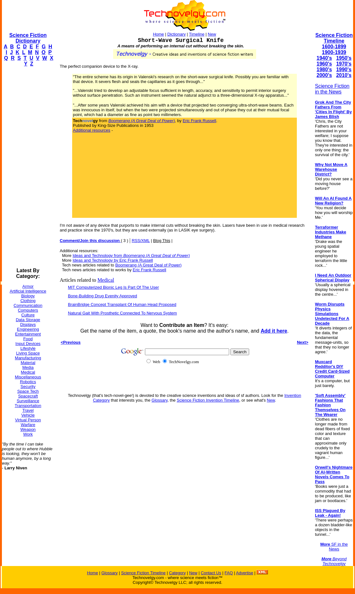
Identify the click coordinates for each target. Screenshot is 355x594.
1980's (324, 69)
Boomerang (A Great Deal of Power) (148, 265)
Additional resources (91, 130)
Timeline (197, 34)
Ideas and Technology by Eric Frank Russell (112, 260)
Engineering (28, 329)
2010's (344, 75)
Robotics (28, 381)
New (212, 34)
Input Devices (28, 343)
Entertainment (28, 334)
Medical (28, 372)
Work (28, 434)
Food (28, 338)
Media (27, 367)
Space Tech (28, 391)
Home (158, 34)
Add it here (274, 331)
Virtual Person (28, 420)
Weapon (28, 429)
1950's (344, 58)
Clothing (28, 300)
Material (28, 362)
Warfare (28, 424)
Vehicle (28, 415)
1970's (344, 63)
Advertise (244, 572)
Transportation (28, 405)
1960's (324, 63)
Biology (28, 296)
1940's (324, 58)
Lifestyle (28, 348)
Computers (28, 310)
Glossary (159, 400)
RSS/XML (141, 240)
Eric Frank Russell (199, 120)
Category (177, 572)
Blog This (161, 240)
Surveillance (28, 400)
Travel (28, 410)
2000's (324, 75)
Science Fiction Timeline (333, 38)
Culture (28, 315)
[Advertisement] (27, 167)
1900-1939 (334, 52)
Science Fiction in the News (332, 88)
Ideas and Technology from (131, 255)
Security (28, 386)
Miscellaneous (28, 377)
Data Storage (28, 319)
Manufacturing (28, 358)
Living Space (28, 353)
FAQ (229, 572)
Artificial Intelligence (28, 291)
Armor (27, 286)
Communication (28, 305)
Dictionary (176, 34)
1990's (344, 69)
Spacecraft (28, 396)
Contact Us (211, 572)
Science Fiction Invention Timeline (208, 400)
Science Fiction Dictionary (27, 38)
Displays (28, 324)
